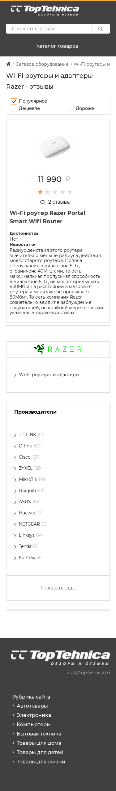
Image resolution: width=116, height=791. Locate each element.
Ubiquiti (32, 490)
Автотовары (32, 706)
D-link (30, 446)
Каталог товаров (57, 46)
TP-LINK (32, 435)
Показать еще (58, 588)
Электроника (34, 715)
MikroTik (32, 479)
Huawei (30, 513)
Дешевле (29, 108)
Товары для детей (40, 752)
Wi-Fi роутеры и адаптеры (49, 374)
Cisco (29, 457)
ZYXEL (30, 468)
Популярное (33, 101)
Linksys (30, 535)
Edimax (30, 557)
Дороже (85, 108)
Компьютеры (34, 724)
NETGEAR (33, 524)
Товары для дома (39, 743)
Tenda (28, 546)
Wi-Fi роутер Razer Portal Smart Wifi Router (47, 217)
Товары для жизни (41, 762)
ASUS (29, 501)
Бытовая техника (39, 734)
